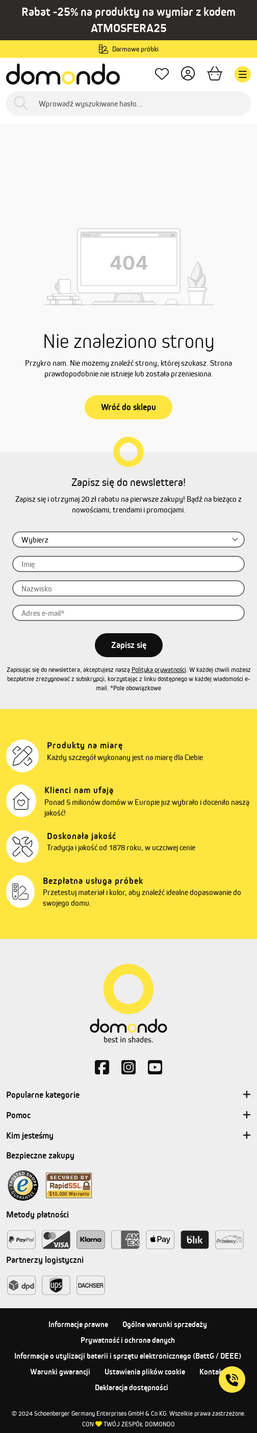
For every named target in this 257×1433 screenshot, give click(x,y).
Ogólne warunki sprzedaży (164, 1324)
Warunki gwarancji (60, 1371)
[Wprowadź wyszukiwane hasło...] (128, 103)
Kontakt (212, 1371)
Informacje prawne (78, 1324)
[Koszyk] (214, 75)
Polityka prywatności (159, 669)
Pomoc (128, 1116)
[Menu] (243, 74)
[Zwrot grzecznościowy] (128, 539)
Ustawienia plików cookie (145, 1371)
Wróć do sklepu (128, 407)
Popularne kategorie (128, 1095)
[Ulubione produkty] (162, 75)
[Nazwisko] (128, 588)
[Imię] (128, 564)
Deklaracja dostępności (131, 1387)
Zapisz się (128, 645)
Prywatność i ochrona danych (128, 1340)
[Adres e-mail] (128, 613)
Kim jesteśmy (128, 1136)
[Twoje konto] (188, 75)
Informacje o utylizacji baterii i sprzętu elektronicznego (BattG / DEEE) (127, 1356)
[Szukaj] (21, 104)
